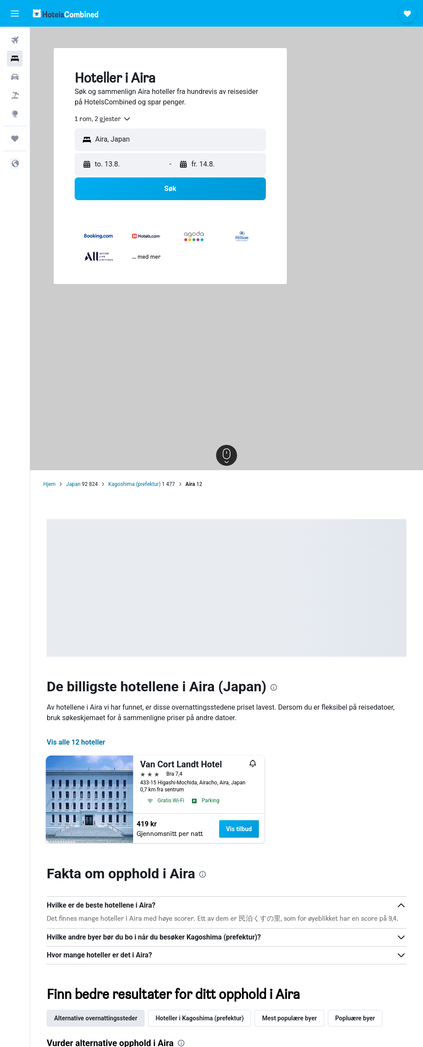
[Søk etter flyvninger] (14, 40)
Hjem (49, 484)
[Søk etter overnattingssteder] (14, 58)
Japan (73, 484)
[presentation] (274, 687)
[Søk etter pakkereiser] (14, 95)
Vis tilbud (239, 828)
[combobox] (103, 118)
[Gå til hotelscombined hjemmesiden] (65, 13)
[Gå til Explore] (14, 113)
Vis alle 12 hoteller (76, 742)
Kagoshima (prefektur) (134, 484)
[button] (14, 13)
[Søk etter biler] (14, 77)
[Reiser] (14, 138)
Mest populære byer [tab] (289, 1018)
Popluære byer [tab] (355, 1018)
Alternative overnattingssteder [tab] (95, 1018)
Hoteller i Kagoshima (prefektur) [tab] (199, 1018)
